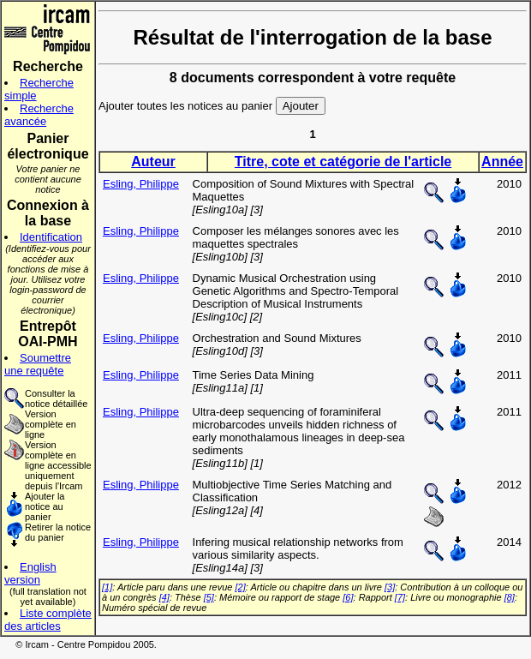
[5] (209, 597)
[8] (509, 597)
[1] (107, 587)
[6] (348, 597)
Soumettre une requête (37, 364)
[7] (400, 597)
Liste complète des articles (48, 619)
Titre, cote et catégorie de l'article (343, 161)
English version (30, 573)
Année (502, 161)
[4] (164, 597)
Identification (51, 237)
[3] (390, 587)
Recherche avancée (39, 115)
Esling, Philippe (141, 183)
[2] (241, 587)
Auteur (153, 161)
